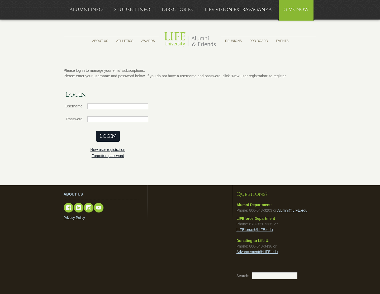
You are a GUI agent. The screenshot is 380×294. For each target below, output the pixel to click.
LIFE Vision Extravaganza (238, 9)
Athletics (124, 41)
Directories (177, 9)
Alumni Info (86, 9)
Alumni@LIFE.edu (292, 210)
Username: (74, 106)
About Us (100, 41)
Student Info (132, 9)
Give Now (296, 9)
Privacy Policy (74, 218)
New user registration (108, 150)
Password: (74, 119)
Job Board (259, 41)
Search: (239, 276)
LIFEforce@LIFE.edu (254, 229)
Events (282, 41)
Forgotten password (108, 156)
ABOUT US (73, 194)
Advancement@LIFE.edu (257, 252)
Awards (148, 41)
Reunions (233, 41)
